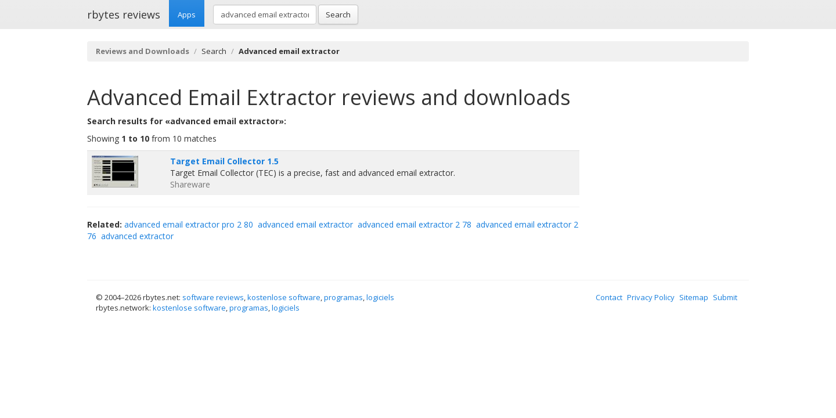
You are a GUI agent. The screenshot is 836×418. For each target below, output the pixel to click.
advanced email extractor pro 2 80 (188, 224)
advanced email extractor (305, 224)
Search (338, 14)
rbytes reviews (123, 14)
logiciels (380, 297)
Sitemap (693, 297)
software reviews (213, 297)
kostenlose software (283, 297)
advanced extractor (137, 236)
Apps (187, 14)
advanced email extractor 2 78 (414, 224)
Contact (609, 297)
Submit (725, 297)
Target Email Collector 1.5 (224, 161)
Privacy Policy (651, 297)
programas (343, 297)
